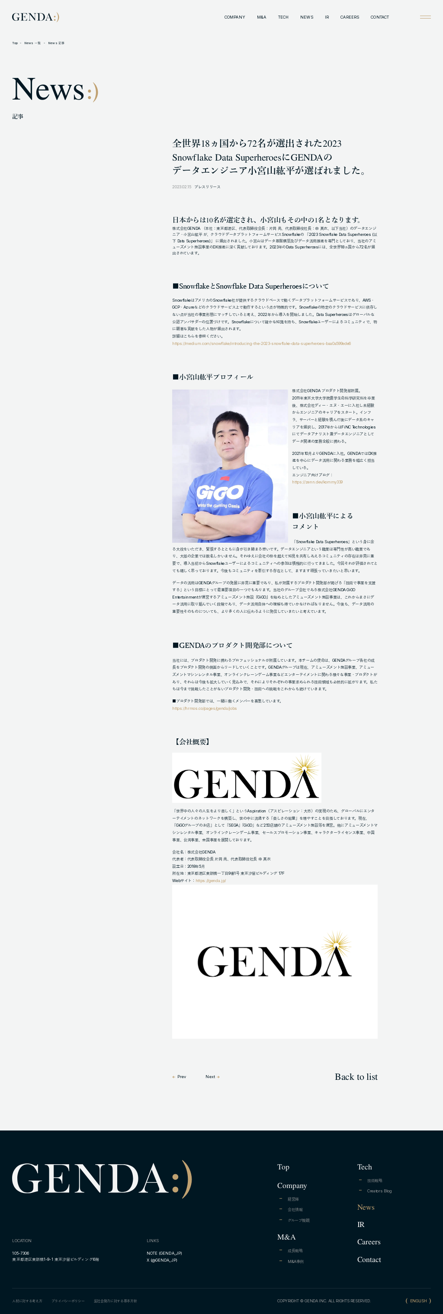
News (366, 1206)
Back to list (356, 1076)
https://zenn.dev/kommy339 (317, 482)
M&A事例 (296, 1261)
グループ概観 (299, 1220)
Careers (369, 1241)
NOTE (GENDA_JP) (164, 1253)
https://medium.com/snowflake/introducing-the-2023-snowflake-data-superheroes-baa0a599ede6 (261, 343)
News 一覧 (33, 43)
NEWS (306, 17)
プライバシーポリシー (68, 1301)
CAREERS (349, 17)
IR (327, 17)
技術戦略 (374, 1180)
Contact (369, 1259)
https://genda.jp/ (211, 880)
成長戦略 (295, 1250)
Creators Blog (379, 1190)
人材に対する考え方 (27, 1301)
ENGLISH (418, 1300)
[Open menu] (425, 17)
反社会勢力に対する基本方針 (115, 1301)
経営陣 (293, 1199)
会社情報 (295, 1209)
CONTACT (380, 17)
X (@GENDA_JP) (162, 1260)
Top (14, 43)
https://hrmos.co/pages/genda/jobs (204, 708)
